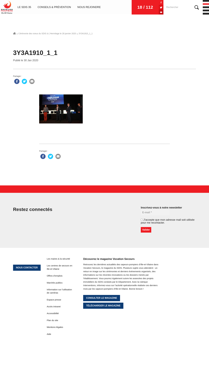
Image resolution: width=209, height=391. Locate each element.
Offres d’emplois (54, 275)
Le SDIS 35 (24, 7)
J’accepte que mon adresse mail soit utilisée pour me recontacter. (167, 221)
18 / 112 (144, 7)
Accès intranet (54, 306)
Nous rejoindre (89, 7)
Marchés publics (54, 282)
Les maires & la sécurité (58, 259)
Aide (49, 334)
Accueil (14, 33)
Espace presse (54, 299)
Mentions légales (55, 327)
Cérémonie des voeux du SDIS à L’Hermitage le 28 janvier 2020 (47, 33)
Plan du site (52, 320)
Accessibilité (53, 313)
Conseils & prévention (54, 7)
